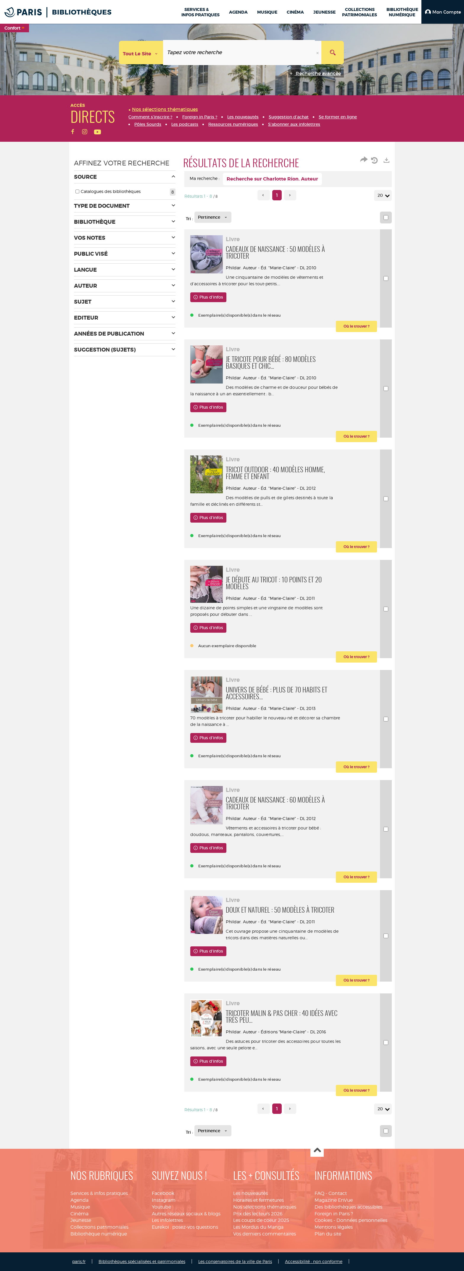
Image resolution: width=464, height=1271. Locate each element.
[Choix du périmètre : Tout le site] (141, 52)
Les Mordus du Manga (258, 1227)
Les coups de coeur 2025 (261, 1220)
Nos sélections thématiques (264, 1207)
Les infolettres (167, 1220)
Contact (337, 1193)
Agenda (79, 1200)
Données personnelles (361, 1220)
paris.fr (79, 1261)
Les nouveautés (250, 1193)
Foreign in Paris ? (334, 1214)
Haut (317, 1150)
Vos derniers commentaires (264, 1234)
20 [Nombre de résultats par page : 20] (381, 195)
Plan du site (328, 1234)
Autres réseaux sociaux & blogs (186, 1214)
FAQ (319, 1193)
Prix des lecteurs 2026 (258, 1214)
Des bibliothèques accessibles (348, 1207)
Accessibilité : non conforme (313, 1261)
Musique (80, 1207)
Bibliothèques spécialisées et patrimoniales (142, 1261)
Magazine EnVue (334, 1200)
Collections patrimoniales (99, 1227)
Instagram (163, 1200)
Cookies (323, 1220)
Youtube (161, 1207)
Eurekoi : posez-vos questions (185, 1227)
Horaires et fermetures (258, 1200)
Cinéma (79, 1214)
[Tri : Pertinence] (212, 217)
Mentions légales (334, 1227)
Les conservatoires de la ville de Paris (235, 1261)
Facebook (163, 1193)
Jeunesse (80, 1220)
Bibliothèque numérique (98, 1234)
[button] (442, 12)
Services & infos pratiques (99, 1193)
